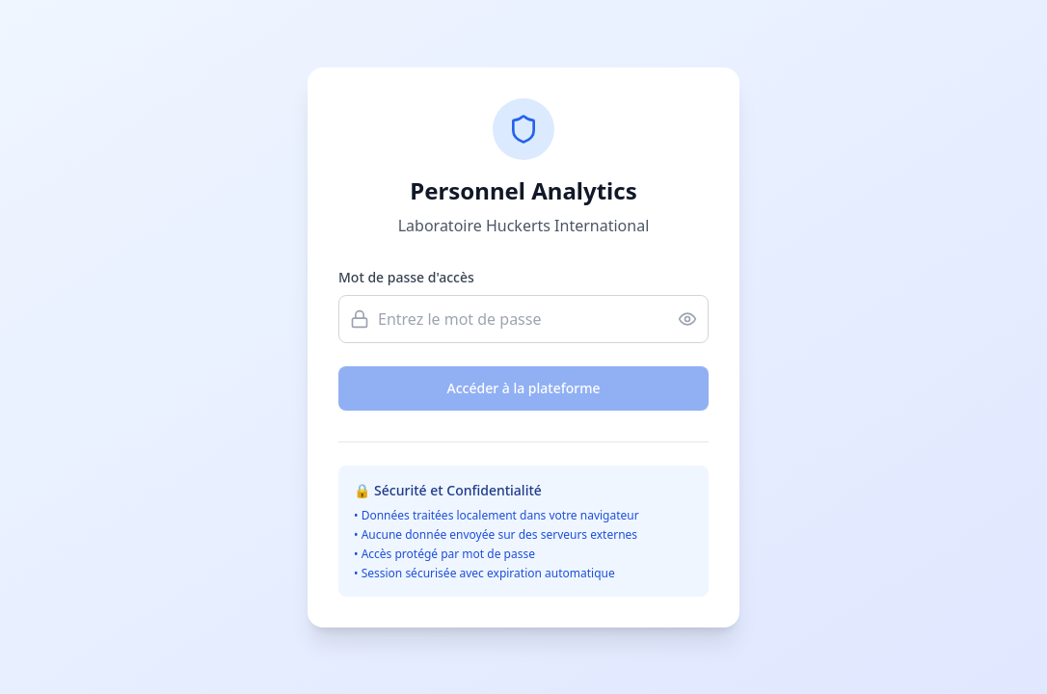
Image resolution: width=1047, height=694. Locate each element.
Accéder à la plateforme (524, 388)
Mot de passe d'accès (406, 277)
